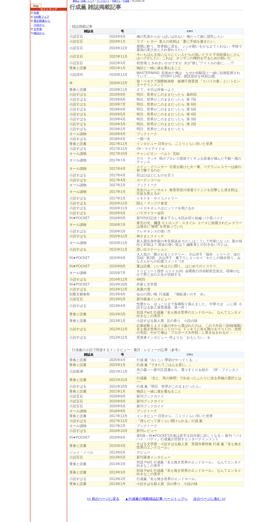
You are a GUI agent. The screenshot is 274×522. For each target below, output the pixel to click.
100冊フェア (41, 16)
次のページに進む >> (209, 499)
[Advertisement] (146, 17)
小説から (39, 25)
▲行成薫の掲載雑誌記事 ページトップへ (156, 499)
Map (36, 5)
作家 (36, 12)
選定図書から (42, 20)
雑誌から (39, 33)
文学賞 (38, 29)
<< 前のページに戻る (103, 499)
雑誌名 (89, 31)
